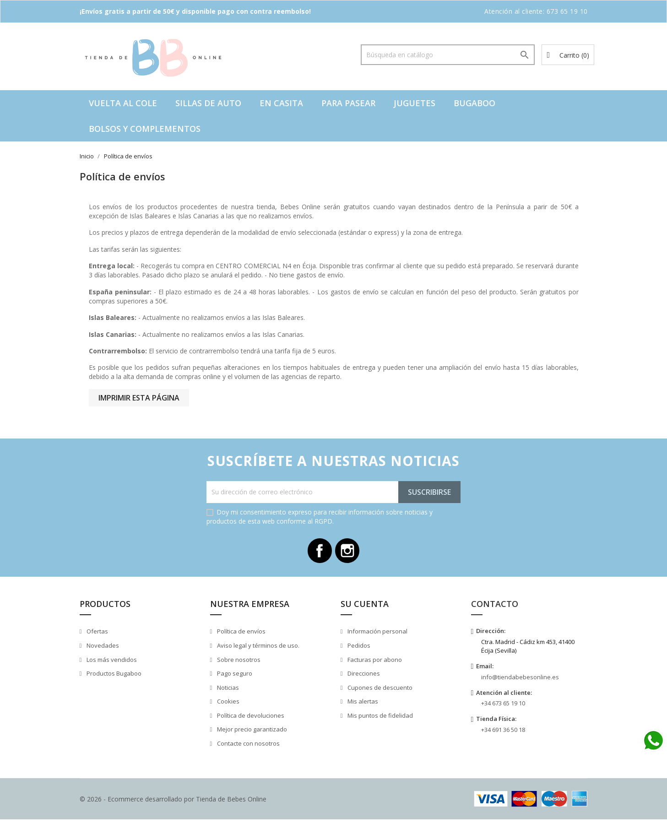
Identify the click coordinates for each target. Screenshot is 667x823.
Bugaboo (474, 102)
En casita (281, 102)
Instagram (349, 552)
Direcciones (363, 676)
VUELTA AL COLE (123, 102)
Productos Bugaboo (113, 676)
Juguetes (414, 102)
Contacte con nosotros (248, 746)
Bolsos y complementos (145, 128)
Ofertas (96, 635)
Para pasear (348, 102)
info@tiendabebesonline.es (520, 680)
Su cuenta (365, 606)
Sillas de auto (208, 102)
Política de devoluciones (250, 719)
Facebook (318, 552)
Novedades (102, 648)
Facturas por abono (374, 663)
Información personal (376, 635)
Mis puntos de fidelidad (379, 719)
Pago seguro (234, 676)
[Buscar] (448, 54)
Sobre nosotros (238, 663)
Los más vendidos (111, 663)
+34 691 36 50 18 (503, 733)
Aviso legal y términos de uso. (257, 648)
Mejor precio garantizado (251, 732)
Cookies (227, 704)
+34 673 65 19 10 (503, 707)
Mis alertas (362, 704)
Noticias (227, 691)
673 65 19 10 (567, 11)
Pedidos (358, 648)
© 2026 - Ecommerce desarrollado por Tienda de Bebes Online (173, 802)
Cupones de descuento (379, 691)
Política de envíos (241, 635)
